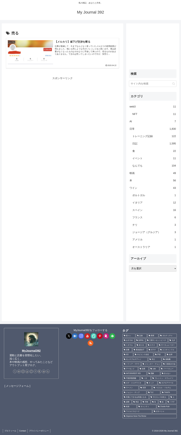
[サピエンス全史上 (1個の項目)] (159, 397)
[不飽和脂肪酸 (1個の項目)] (131, 378)
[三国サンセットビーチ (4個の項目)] (157, 340)
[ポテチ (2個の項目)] (153, 350)
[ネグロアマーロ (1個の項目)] (167, 383)
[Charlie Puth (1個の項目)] (167, 407)
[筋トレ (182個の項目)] (129, 336)
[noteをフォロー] (31, 371)
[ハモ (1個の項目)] (145, 378)
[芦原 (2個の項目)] (159, 355)
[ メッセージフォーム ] (17, 386)
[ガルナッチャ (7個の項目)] (168, 336)
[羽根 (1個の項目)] (145, 402)
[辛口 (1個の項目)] (154, 359)
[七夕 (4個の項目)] (172, 340)
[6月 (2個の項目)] (128, 355)
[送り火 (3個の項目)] (140, 345)
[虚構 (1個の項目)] (127, 402)
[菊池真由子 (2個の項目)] (139, 350)
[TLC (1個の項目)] (153, 392)
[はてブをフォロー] (19, 371)
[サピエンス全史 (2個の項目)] (143, 355)
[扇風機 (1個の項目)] (169, 359)
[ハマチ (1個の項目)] (171, 402)
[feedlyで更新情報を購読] (44, 371)
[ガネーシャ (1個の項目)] (165, 411)
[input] (152, 84)
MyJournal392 (31, 350)
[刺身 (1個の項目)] (130, 407)
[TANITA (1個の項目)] (169, 392)
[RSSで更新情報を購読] (48, 371)
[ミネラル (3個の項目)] (129, 345)
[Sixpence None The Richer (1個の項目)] (150, 416)
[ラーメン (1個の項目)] (131, 388)
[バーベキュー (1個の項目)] (168, 369)
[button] (173, 83)
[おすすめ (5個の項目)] (128, 340)
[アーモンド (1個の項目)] (130, 369)
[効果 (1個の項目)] (143, 369)
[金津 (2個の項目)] (171, 355)
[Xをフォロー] (15, 371)
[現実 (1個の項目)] (145, 388)
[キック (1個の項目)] (151, 383)
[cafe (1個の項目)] (154, 369)
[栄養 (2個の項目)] (127, 350)
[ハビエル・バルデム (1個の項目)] (164, 388)
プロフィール (10, 431)
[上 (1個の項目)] (173, 397)
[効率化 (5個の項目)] (140, 340)
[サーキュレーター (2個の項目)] (167, 345)
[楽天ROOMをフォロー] (39, 371)
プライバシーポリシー (39, 431)
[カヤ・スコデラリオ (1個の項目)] (134, 383)
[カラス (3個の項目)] (152, 345)
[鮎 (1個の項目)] (162, 402)
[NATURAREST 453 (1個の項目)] (135, 373)
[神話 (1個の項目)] (136, 402)
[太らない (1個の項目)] (169, 373)
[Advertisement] (62, 100)
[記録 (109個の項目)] (141, 336)
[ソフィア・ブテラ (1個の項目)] (132, 364)
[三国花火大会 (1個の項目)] (169, 364)
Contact (22, 431)
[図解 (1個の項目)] (153, 373)
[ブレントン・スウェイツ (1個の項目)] (164, 378)
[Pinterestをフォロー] (35, 371)
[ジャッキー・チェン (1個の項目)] (151, 364)
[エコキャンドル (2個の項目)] (168, 350)
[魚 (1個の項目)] (154, 402)
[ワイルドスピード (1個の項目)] (137, 411)
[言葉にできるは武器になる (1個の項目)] (136, 397)
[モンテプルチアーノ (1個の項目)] (135, 359)
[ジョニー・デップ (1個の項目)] (134, 392)
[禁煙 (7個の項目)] (153, 336)
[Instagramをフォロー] (23, 371)
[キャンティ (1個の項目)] (146, 407)
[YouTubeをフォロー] (27, 371)
